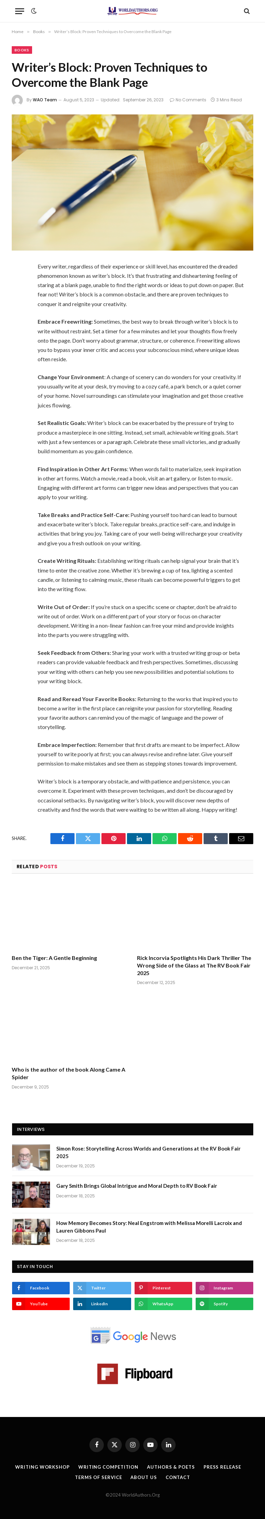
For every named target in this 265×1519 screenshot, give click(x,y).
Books (21, 50)
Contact (178, 1477)
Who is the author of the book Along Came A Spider (68, 1073)
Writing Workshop (42, 1467)
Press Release (222, 1467)
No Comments (188, 100)
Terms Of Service (98, 1477)
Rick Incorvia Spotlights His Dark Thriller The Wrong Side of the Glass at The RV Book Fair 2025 (194, 965)
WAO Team (45, 100)
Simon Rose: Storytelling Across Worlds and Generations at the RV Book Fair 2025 (148, 1152)
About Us (143, 1477)
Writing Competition (108, 1467)
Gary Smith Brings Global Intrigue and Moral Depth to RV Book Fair (136, 1186)
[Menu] (19, 11)
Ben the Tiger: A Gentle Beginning (54, 957)
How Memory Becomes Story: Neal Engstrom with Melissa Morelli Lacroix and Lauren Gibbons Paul (149, 1226)
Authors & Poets (171, 1467)
